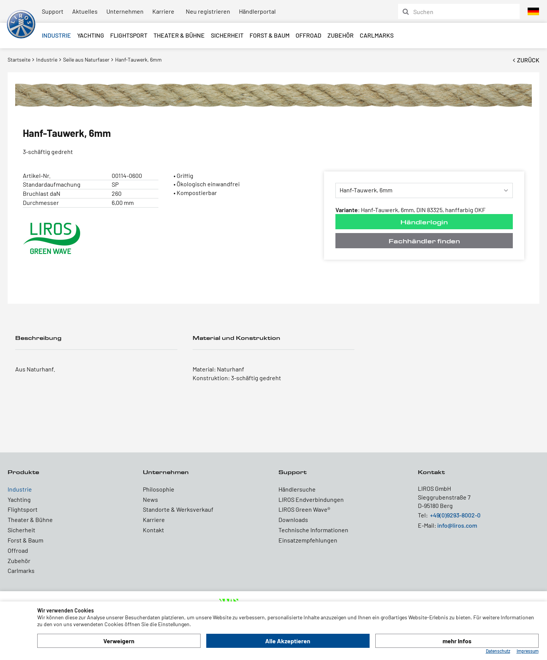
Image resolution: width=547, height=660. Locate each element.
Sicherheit (227, 35)
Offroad (308, 35)
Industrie (56, 35)
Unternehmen (125, 11)
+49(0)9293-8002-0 (455, 515)
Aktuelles (85, 11)
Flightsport (128, 35)
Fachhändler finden (424, 241)
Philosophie (158, 489)
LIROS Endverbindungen (311, 499)
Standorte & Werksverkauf (178, 509)
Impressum (528, 651)
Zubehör (340, 35)
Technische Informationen (313, 529)
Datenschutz (498, 651)
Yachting (90, 35)
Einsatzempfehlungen (307, 540)
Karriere (163, 11)
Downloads (293, 519)
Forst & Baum (269, 35)
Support (52, 11)
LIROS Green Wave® (304, 509)
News (150, 499)
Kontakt (153, 529)
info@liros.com (457, 525)
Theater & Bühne (179, 35)
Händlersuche (297, 489)
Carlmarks (377, 35)
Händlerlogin (424, 222)
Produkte (23, 472)
